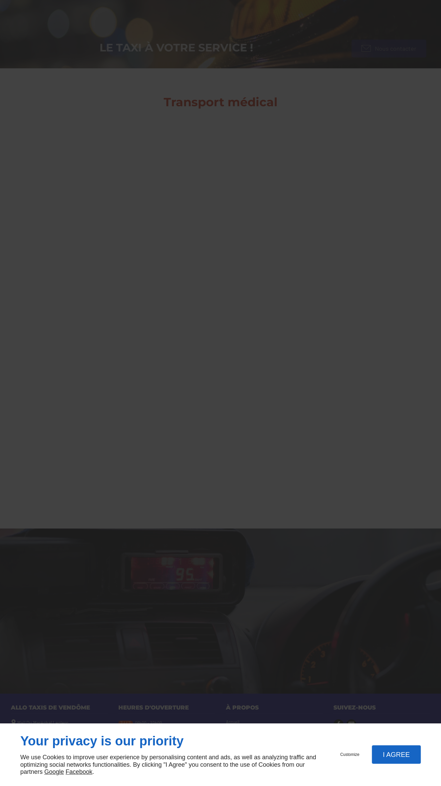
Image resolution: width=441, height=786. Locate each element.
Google (54, 771)
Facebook (79, 771)
